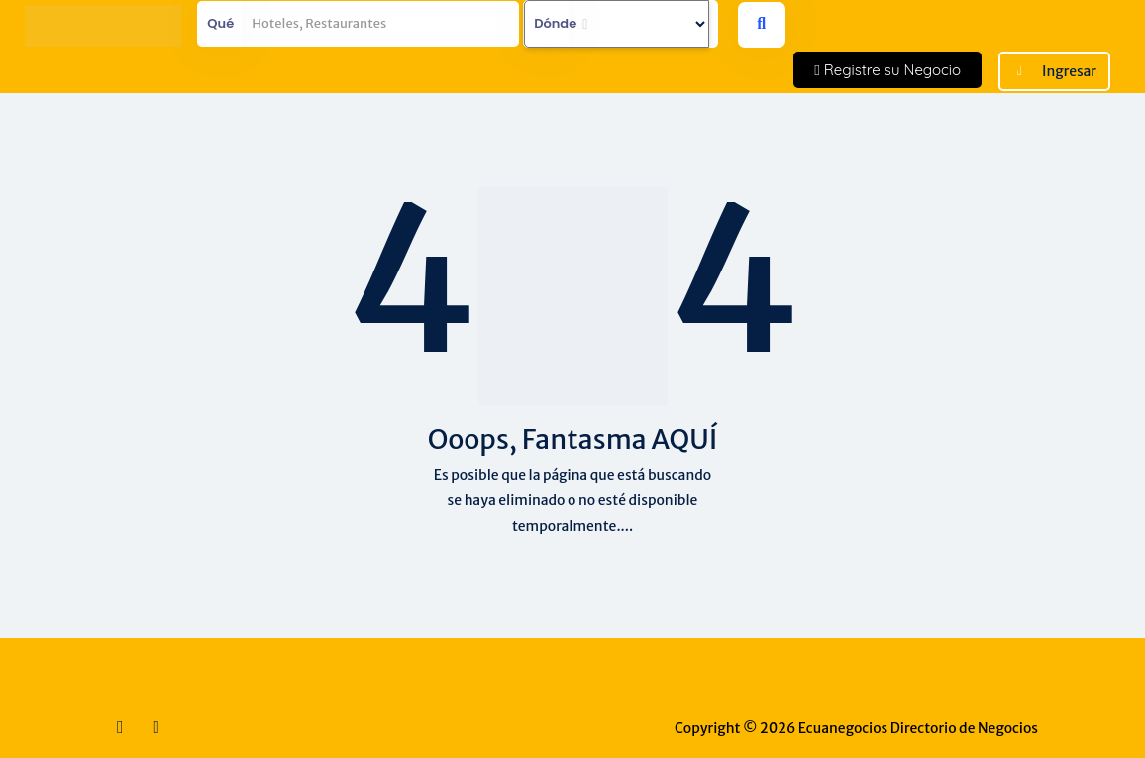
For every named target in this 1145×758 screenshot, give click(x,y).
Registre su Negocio (887, 69)
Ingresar (1069, 71)
